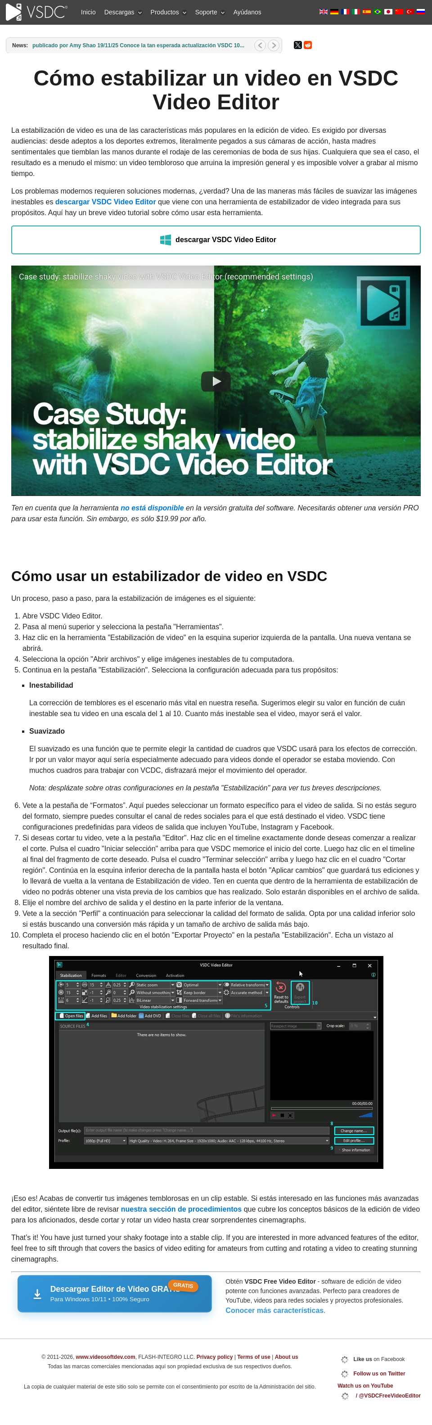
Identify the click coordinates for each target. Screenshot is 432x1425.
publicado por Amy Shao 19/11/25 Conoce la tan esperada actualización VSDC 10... (138, 45)
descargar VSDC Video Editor (105, 202)
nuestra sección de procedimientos (181, 1209)
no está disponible (152, 508)
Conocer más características (274, 1310)
